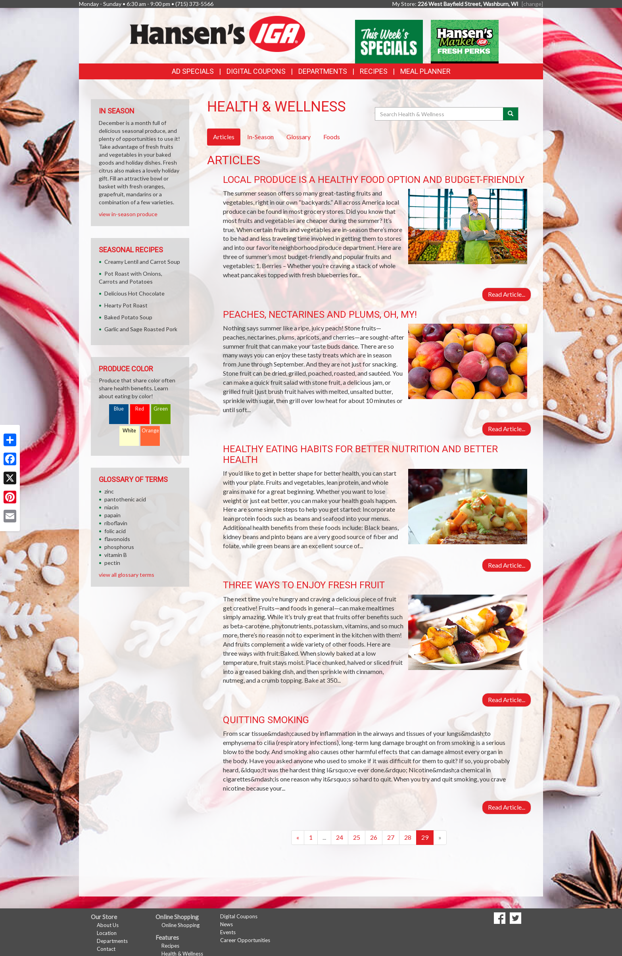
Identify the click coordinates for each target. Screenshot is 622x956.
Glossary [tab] (298, 136)
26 (373, 837)
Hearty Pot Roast (126, 305)
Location (107, 933)
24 (339, 837)
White (129, 431)
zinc (109, 491)
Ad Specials (193, 71)
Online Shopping (180, 925)
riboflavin (115, 523)
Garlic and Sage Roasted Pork (140, 329)
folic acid (115, 531)
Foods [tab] (331, 136)
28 (407, 837)
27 (390, 837)
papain (112, 515)
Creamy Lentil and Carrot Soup (142, 261)
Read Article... (506, 294)
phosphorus (119, 546)
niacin (111, 507)
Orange (150, 431)
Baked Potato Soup (128, 317)
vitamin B (115, 554)
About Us (108, 925)
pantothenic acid (125, 499)
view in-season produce (128, 214)
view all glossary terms (126, 574)
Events (228, 932)
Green (161, 409)
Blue (119, 409)
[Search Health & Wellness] (439, 114)
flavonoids (117, 539)
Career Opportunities (245, 940)
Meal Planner (425, 71)
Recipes (374, 71)
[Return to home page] (217, 33)
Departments (112, 941)
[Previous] (297, 837)
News (226, 924)
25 (356, 837)
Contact (106, 949)
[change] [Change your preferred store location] (532, 3)
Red (139, 409)
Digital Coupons (256, 71)
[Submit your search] (510, 114)
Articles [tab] (223, 136)
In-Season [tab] (260, 136)
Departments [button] (322, 71)
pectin (112, 562)
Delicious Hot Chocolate (134, 293)
